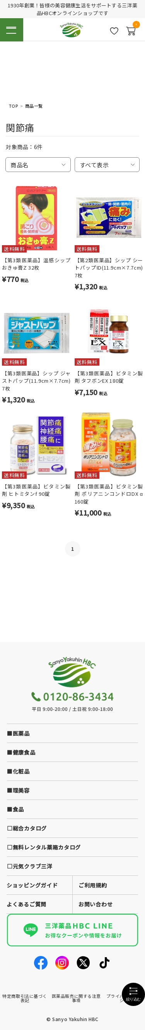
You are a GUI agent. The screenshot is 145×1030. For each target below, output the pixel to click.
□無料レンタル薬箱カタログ (44, 847)
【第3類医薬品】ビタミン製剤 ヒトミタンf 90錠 (36, 490)
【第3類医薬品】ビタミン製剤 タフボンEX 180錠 (109, 377)
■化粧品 (18, 771)
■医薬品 (18, 733)
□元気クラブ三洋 (30, 866)
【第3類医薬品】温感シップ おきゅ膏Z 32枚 (36, 264)
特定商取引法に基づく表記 (24, 998)
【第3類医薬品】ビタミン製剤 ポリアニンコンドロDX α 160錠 (109, 494)
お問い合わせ (95, 904)
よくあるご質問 (26, 904)
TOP (13, 105)
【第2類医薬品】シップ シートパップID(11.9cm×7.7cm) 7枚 (109, 267)
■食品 (15, 809)
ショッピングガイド (32, 885)
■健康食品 (21, 752)
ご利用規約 (92, 885)
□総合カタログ (27, 828)
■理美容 (18, 790)
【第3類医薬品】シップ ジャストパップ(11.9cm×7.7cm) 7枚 (36, 381)
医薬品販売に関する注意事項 (76, 998)
